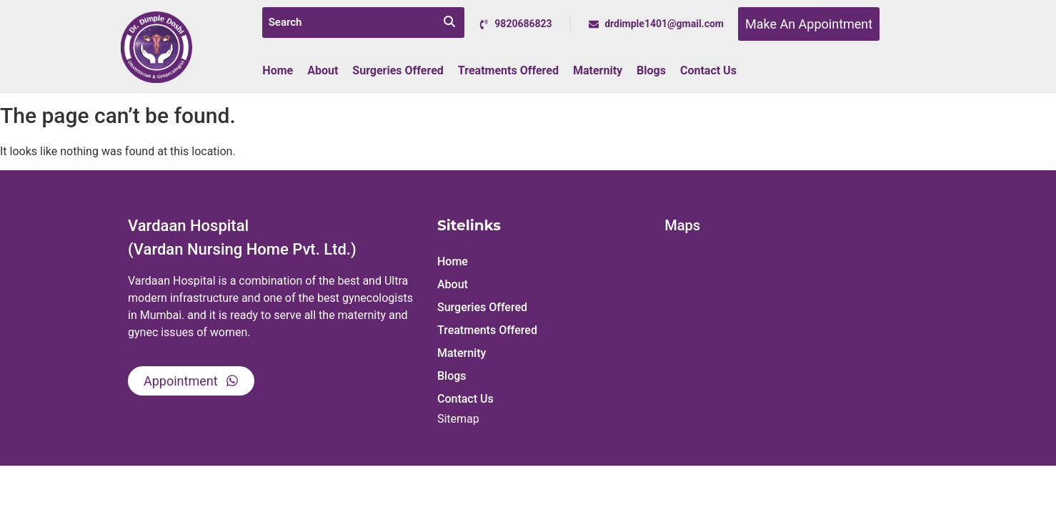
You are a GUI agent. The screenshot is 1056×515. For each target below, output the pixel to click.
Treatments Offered (508, 70)
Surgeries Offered (398, 70)
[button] (543, 284)
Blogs (651, 70)
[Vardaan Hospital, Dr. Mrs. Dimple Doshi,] (793, 347)
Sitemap (458, 419)
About (322, 70)
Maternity (597, 70)
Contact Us (708, 70)
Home (277, 70)
